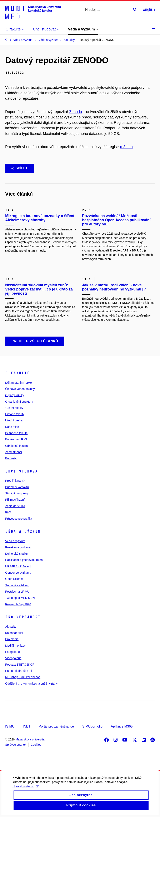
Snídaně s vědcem (17, 649)
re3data (126, 147)
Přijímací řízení (15, 564)
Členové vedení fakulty (20, 453)
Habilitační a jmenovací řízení (24, 624)
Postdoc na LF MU (17, 656)
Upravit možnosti (25, 852)
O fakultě (17, 437)
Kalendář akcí (14, 697)
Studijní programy (16, 557)
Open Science (14, 643)
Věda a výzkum (22, 596)
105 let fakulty (14, 472)
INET (26, 791)
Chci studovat (22, 535)
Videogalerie (13, 722)
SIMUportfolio (92, 791)
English (148, 9)
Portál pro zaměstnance (56, 791)
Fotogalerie (12, 716)
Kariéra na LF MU (16, 503)
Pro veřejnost (22, 681)
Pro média (12, 703)
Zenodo (75, 112)
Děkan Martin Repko (18, 447)
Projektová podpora (17, 611)
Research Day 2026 (18, 668)
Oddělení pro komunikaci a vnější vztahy (31, 748)
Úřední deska (13, 485)
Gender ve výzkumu (18, 637)
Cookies (36, 809)
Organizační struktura (19, 466)
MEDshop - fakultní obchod (22, 741)
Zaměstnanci (13, 516)
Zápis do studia (15, 570)
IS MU (9, 791)
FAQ (8, 576)
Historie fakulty (14, 478)
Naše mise (12, 491)
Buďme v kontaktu (17, 551)
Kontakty (10, 522)
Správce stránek (15, 809)
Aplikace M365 (122, 791)
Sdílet (19, 168)
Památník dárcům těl (18, 735)
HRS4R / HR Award (18, 630)
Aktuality (10, 691)
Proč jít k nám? (15, 545)
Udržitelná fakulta (16, 510)
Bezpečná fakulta (16, 497)
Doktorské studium (17, 618)
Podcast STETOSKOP (19, 729)
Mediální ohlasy (15, 710)
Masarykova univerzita (29, 804)
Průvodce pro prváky (18, 583)
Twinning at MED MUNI (20, 662)
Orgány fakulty (14, 459)
